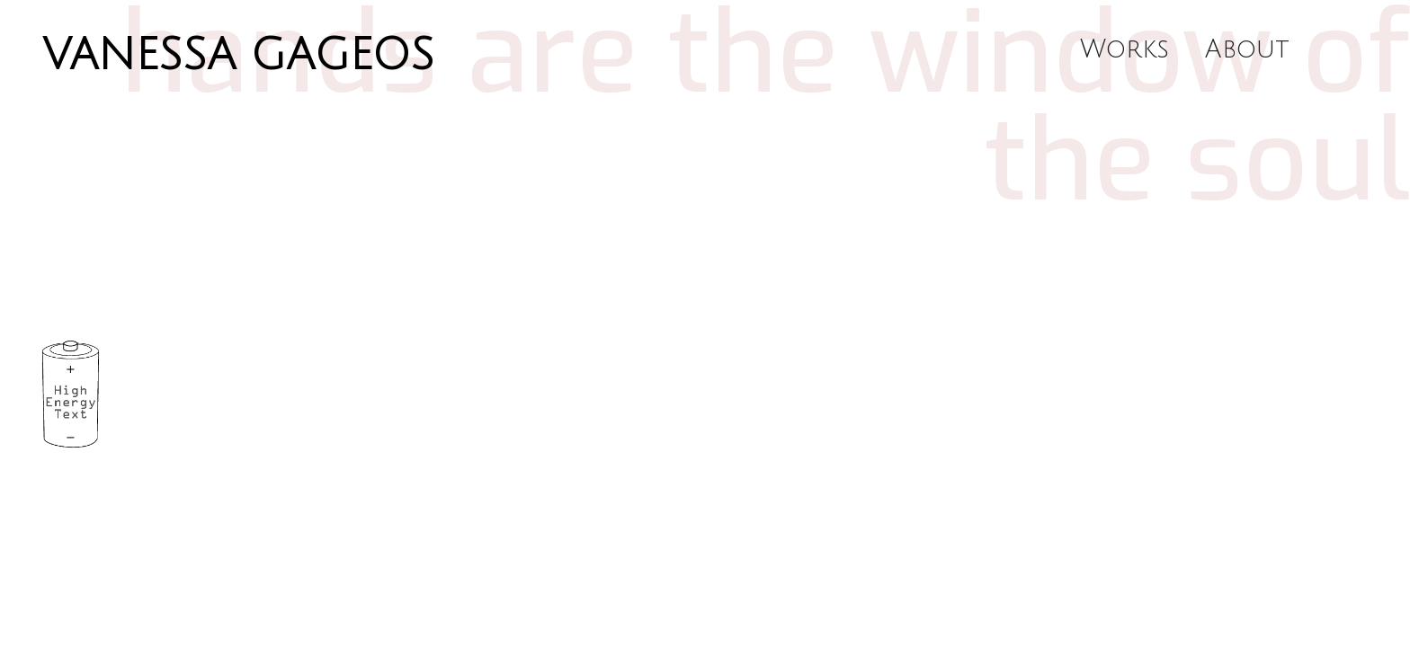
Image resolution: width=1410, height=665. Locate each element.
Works (1124, 49)
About (1247, 49)
